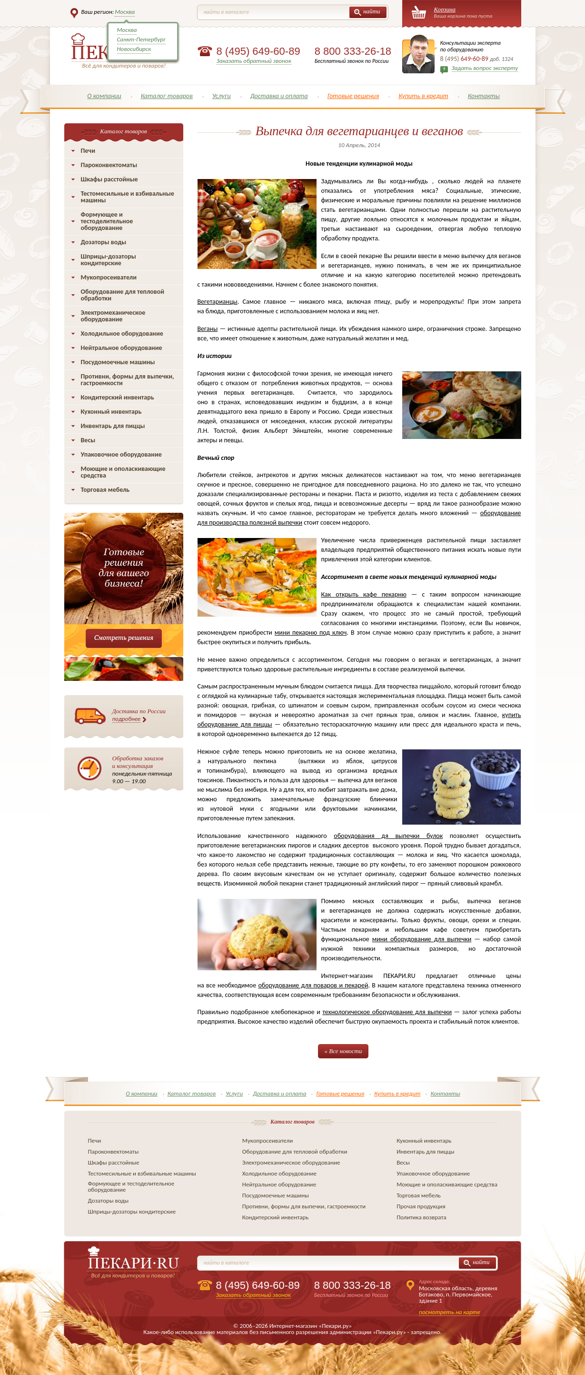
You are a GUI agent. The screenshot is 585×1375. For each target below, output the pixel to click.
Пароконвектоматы (109, 165)
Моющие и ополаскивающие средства (123, 472)
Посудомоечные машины (118, 362)
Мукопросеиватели (109, 277)
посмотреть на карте (449, 1311)
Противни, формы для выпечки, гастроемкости (127, 379)
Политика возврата (421, 1217)
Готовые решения (353, 96)
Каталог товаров (167, 96)
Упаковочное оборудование (121, 454)
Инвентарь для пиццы (113, 426)
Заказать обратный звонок (254, 60)
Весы (88, 440)
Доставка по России (139, 715)
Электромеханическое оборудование (113, 316)
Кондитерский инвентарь (117, 397)
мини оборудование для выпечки (421, 939)
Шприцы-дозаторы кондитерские (108, 259)
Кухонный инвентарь (111, 412)
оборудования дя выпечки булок (388, 836)
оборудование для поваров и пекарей (313, 985)
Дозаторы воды (104, 242)
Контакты (484, 96)
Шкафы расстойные (109, 179)
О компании (104, 96)
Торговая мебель (105, 490)
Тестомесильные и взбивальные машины (127, 196)
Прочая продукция (421, 1206)
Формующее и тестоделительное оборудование (107, 221)
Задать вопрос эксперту (485, 67)
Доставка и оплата (279, 96)
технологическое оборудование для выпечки (387, 1012)
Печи (88, 151)
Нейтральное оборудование (121, 348)
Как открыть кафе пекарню (364, 594)
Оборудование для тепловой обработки (123, 295)
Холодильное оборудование (122, 333)
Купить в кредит (423, 96)
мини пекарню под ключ (311, 632)
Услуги (221, 96)
